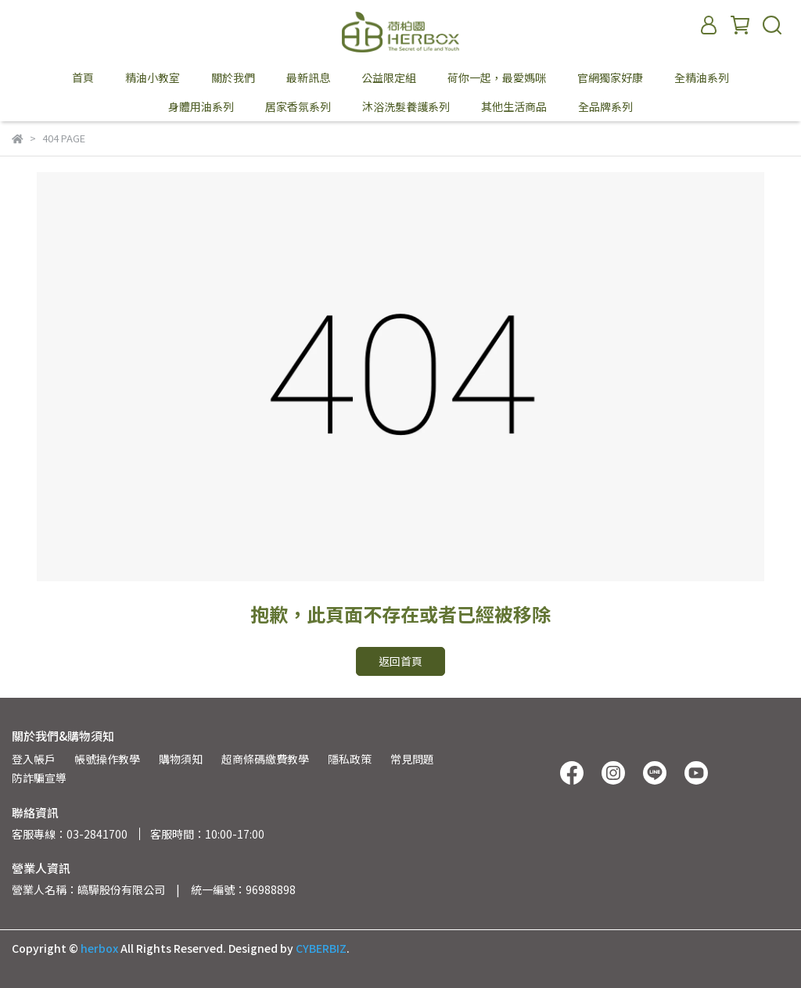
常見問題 (412, 759)
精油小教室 (152, 77)
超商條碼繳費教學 (265, 759)
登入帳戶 (34, 759)
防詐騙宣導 (39, 777)
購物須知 (181, 759)
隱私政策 (350, 759)
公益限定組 (388, 77)
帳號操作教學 (107, 759)
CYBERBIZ (321, 948)
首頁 (83, 77)
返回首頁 (400, 661)
